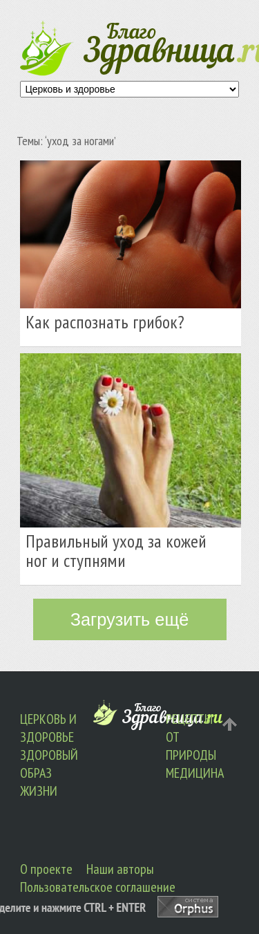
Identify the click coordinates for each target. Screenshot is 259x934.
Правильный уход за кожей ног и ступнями (116, 551)
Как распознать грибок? (105, 321)
